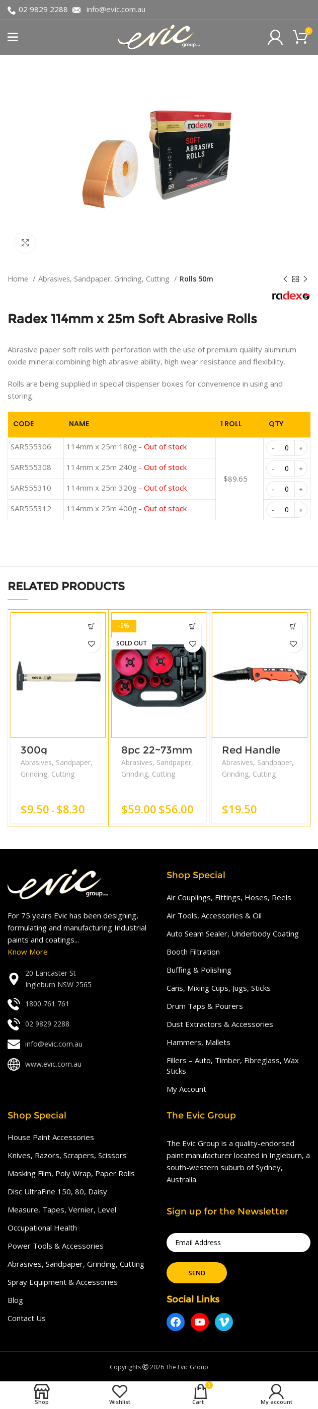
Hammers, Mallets (198, 1042)
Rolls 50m (196, 279)
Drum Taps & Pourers (205, 1006)
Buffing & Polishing (199, 970)
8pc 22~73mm (156, 750)
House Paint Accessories (51, 1137)
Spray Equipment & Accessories (63, 1282)
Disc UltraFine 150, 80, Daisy (57, 1191)
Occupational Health (42, 1228)
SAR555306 (31, 446)
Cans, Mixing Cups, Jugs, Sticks (219, 988)
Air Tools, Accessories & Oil (214, 915)
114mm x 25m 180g (126, 446)
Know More (28, 952)
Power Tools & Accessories (56, 1246)
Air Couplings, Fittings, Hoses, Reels (229, 897)
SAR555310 (31, 488)
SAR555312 (31, 508)
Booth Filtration (193, 952)
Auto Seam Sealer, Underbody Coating (233, 933)
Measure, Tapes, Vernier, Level (62, 1209)
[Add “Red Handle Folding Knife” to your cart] (293, 626)
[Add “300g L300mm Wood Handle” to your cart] (92, 626)
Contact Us (27, 1318)
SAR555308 (31, 467)
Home (19, 279)
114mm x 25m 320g (126, 488)
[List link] (79, 979)
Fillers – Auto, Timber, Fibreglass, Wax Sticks (233, 1065)
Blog (15, 1300)
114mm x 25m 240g (126, 467)
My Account (186, 1089)
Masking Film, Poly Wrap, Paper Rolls (71, 1173)
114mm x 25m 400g (126, 508)
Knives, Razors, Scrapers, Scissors (67, 1155)
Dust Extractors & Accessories (220, 1024)
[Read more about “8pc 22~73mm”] (192, 626)
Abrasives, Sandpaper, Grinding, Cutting (105, 279)
